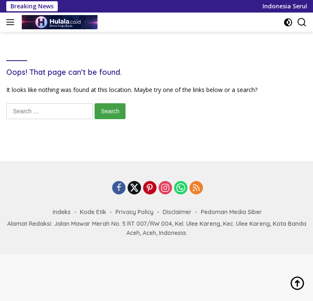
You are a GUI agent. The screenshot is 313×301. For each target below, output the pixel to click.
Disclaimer (177, 212)
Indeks (62, 212)
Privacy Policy (134, 212)
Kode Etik (93, 212)
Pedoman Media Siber (231, 212)
